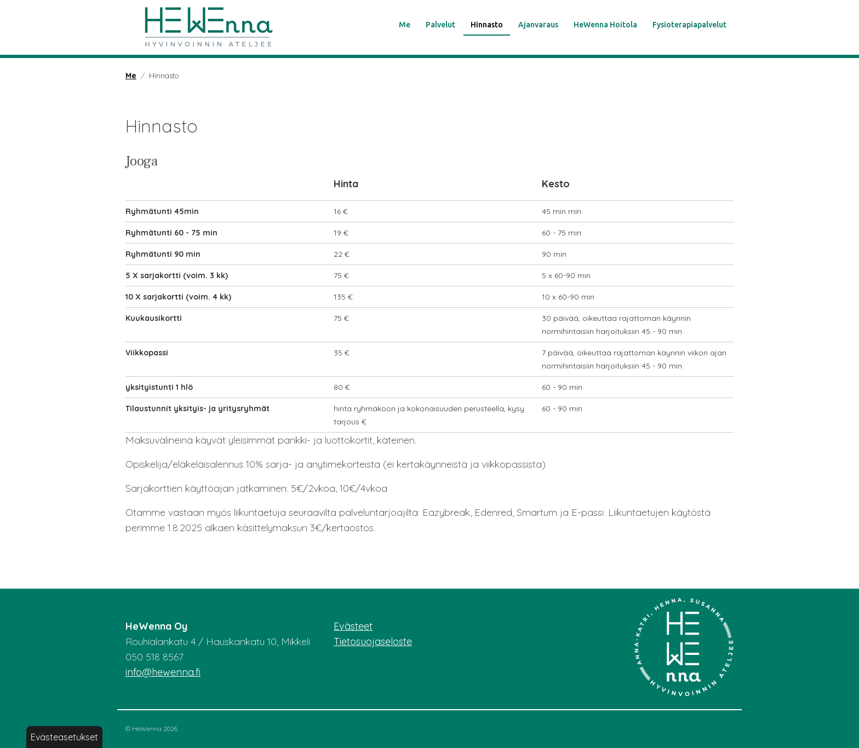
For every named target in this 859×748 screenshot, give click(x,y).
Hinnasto (487, 24)
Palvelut (440, 24)
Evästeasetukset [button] (64, 737)
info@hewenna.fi (163, 672)
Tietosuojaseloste (373, 641)
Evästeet (353, 626)
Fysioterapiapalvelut (689, 24)
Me (404, 24)
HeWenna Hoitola (605, 24)
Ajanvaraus (538, 24)
